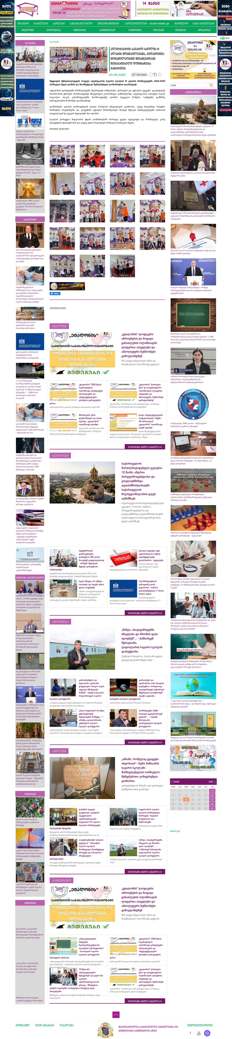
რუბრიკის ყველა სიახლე (145, 447)
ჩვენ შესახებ (44, 1025)
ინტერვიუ (79, 30)
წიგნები (180, 30)
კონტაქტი (22, 1025)
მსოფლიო (181, 23)
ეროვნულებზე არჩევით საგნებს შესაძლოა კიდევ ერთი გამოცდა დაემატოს (30, 501)
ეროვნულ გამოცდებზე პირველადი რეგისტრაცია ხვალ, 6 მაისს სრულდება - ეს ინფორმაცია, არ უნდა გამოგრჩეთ (192, 461)
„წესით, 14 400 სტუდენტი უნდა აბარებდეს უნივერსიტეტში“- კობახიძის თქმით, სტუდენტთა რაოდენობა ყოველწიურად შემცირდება (29, 604)
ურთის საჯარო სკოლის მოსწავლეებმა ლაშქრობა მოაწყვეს (27, 822)
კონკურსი (204, 30)
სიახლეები (40, 23)
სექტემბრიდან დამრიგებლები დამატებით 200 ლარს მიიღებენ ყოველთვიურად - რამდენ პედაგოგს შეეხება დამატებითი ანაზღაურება (29, 70)
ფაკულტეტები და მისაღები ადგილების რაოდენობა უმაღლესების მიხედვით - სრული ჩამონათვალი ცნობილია (28, 677)
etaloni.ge (175, 831)
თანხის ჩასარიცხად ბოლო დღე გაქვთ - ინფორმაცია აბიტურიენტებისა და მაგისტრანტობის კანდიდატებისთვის (188, 379)
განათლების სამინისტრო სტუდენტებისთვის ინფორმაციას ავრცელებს (27, 355)
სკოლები (59, 23)
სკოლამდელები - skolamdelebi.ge (147, 23)
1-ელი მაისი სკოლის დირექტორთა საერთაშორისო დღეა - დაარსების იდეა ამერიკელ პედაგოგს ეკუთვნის (193, 704)
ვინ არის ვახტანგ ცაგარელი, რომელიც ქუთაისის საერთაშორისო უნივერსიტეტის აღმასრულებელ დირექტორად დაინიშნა (30, 256)
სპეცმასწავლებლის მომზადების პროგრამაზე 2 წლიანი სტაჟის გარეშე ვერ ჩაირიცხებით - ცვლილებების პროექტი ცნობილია (191, 664)
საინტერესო (107, 30)
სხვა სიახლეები (203, 23)
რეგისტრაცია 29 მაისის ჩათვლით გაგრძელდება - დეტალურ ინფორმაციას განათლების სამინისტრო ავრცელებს (193, 216)
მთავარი (23, 23)
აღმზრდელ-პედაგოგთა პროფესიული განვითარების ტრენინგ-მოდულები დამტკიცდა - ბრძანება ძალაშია (192, 497)
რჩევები (158, 30)
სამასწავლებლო (81, 23)
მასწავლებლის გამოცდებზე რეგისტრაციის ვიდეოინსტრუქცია (28, 567)
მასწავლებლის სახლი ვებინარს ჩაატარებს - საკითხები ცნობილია (26, 325)
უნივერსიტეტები (108, 23)
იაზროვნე (135, 30)
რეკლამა (66, 1025)
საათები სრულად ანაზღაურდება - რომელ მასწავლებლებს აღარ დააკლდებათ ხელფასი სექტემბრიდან (191, 290)
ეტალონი (27, 30)
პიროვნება (53, 30)
